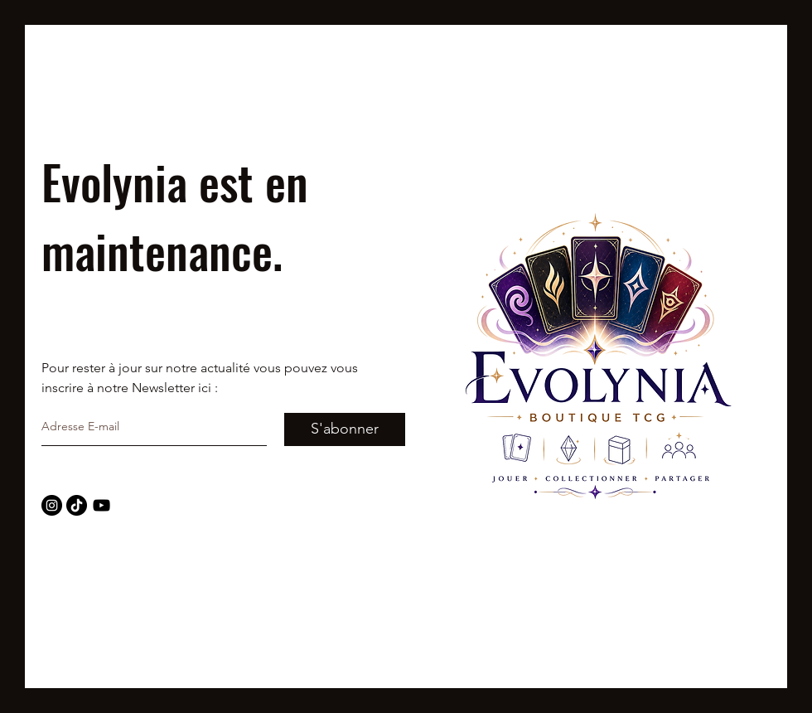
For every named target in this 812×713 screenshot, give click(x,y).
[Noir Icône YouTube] (101, 505)
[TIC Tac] (76, 505)
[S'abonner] (344, 429)
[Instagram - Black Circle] (51, 505)
